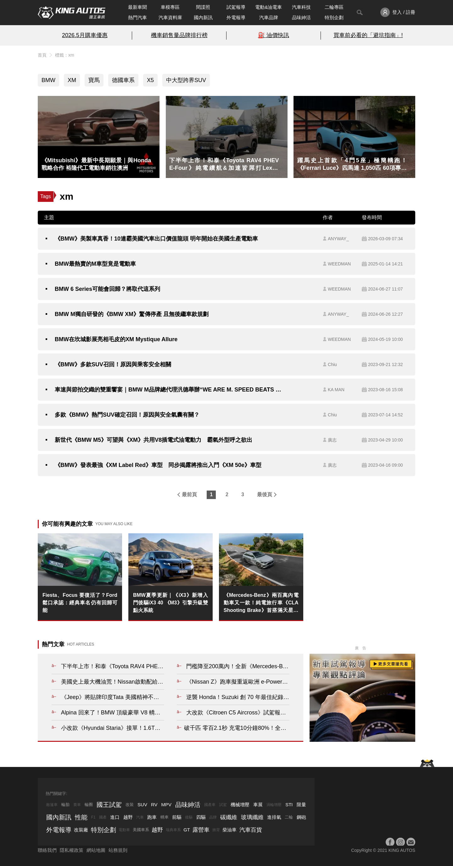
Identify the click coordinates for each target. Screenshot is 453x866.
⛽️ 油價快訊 (273, 35)
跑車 (152, 817)
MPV (166, 804)
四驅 (201, 817)
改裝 (130, 804)
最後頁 (264, 494)
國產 (103, 817)
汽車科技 (301, 7)
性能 (81, 817)
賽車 (77, 804)
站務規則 (118, 850)
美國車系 (141, 829)
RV (154, 804)
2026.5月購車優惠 (85, 35)
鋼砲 (301, 817)
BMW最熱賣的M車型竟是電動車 (95, 264)
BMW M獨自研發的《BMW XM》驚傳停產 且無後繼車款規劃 (132, 314)
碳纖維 (228, 817)
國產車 (209, 804)
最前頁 (189, 494)
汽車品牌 (268, 17)
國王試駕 (109, 804)
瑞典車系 (173, 830)
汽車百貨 (250, 830)
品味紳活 (301, 17)
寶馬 (94, 80)
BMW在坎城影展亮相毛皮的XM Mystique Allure (116, 339)
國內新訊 (203, 17)
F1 (93, 817)
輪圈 (89, 804)
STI (289, 804)
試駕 (223, 804)
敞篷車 (52, 804)
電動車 (124, 830)
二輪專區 (334, 7)
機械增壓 (240, 804)
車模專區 (170, 7)
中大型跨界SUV (186, 80)
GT (186, 829)
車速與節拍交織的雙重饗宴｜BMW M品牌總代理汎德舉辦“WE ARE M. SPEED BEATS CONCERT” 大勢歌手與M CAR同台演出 (169, 389)
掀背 (216, 830)
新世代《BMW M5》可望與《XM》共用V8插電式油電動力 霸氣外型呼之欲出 (153, 440)
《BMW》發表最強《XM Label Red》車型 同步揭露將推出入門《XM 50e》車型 (158, 465)
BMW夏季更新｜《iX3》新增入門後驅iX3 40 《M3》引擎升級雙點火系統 (170, 602)
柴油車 (229, 829)
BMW (48, 80)
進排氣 (274, 817)
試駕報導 (235, 7)
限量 (301, 804)
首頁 (42, 55)
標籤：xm (64, 55)
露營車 (201, 830)
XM (72, 80)
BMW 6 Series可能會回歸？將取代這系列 (107, 289)
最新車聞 (137, 7)
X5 (150, 80)
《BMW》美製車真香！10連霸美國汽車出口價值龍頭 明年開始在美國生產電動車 (156, 239)
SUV (142, 804)
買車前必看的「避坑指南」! (368, 35)
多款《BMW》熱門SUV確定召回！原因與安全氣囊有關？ (127, 415)
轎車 (164, 817)
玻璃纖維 (252, 817)
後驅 (189, 817)
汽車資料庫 (170, 17)
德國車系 (123, 80)
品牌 (213, 817)
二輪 (289, 817)
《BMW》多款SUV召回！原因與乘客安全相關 (113, 364)
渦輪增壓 (274, 804)
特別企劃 (334, 17)
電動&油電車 (268, 7)
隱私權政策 (71, 850)
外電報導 (235, 17)
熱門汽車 (137, 17)
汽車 (140, 817)
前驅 (177, 817)
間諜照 (203, 7)
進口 (115, 817)
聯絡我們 (47, 850)
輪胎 (65, 804)
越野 (128, 817)
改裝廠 (81, 829)
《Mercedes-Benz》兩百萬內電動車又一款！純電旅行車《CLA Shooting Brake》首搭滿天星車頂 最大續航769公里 (261, 603)
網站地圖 (96, 850)
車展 (258, 804)
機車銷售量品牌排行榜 (179, 35)
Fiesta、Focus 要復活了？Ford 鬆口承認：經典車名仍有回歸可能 (79, 602)
